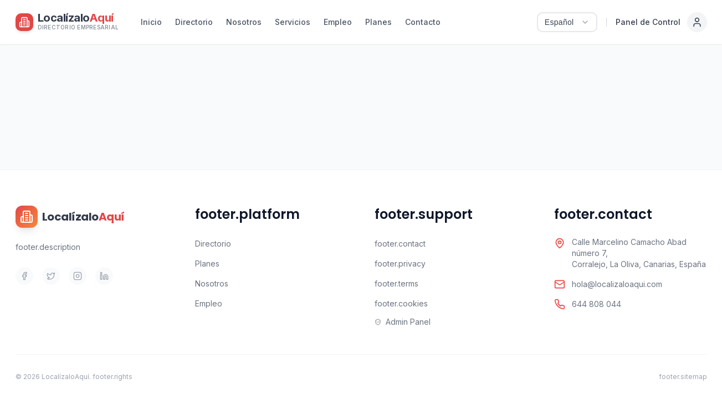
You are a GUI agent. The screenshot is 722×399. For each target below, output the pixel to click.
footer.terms (396, 283)
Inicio (151, 22)
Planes (378, 22)
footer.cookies (401, 303)
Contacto (423, 22)
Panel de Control (648, 22)
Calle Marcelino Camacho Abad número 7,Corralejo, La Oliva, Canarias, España (639, 253)
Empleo (338, 22)
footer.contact (400, 243)
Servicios (292, 22)
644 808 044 (596, 304)
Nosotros (244, 22)
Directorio (194, 22)
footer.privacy (400, 263)
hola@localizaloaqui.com (617, 284)
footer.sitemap (683, 376)
